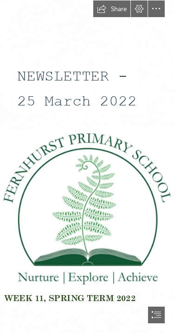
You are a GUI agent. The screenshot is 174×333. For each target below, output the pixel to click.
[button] (111, 8)
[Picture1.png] (87, 209)
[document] (87, 166)
